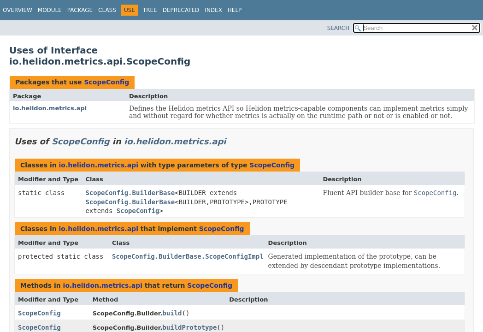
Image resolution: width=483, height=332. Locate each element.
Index (213, 10)
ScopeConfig (106, 82)
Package (80, 10)
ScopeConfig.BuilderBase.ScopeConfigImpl (188, 256)
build (172, 313)
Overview (17, 10)
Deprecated (181, 10)
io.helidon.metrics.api (50, 108)
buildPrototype (189, 327)
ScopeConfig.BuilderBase (130, 192)
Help (235, 10)
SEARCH (338, 28)
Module (50, 10)
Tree (150, 10)
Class (107, 10)
